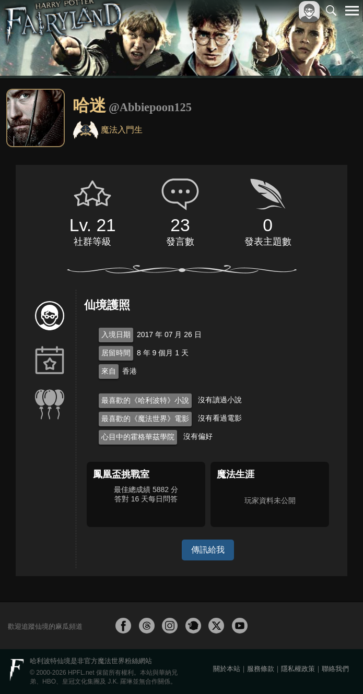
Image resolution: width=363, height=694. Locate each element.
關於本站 (226, 669)
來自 (108, 371)
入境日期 (116, 334)
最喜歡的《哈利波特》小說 (145, 400)
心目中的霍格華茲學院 (137, 437)
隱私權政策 (298, 669)
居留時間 (116, 353)
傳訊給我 (208, 549)
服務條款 (260, 669)
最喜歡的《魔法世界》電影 (145, 418)
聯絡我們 (335, 669)
